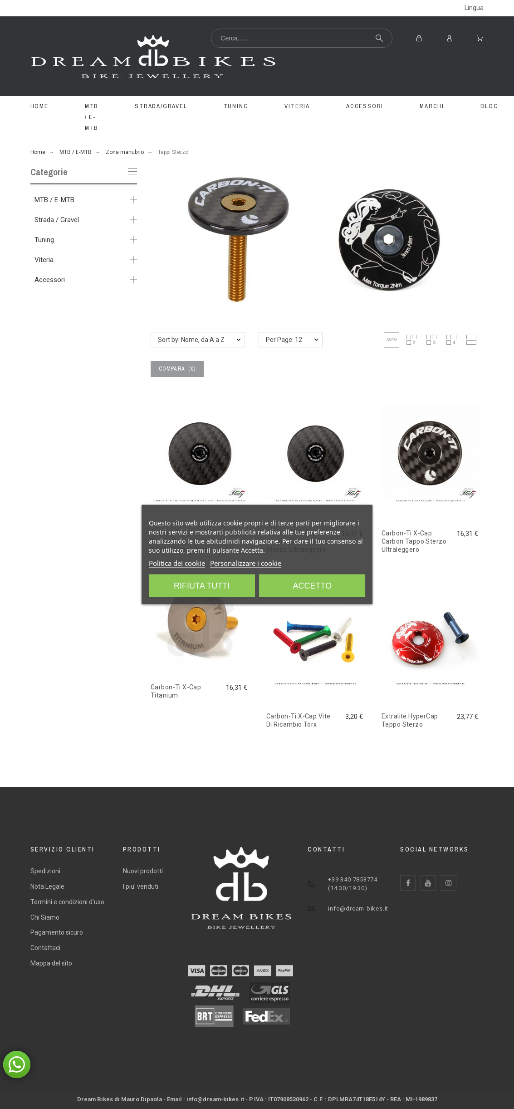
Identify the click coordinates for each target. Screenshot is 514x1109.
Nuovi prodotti (143, 871)
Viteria (44, 260)
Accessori (49, 280)
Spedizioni (45, 871)
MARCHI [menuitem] (432, 106)
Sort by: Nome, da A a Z (191, 339)
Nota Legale (47, 886)
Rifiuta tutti (202, 585)
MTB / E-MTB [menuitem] (91, 117)
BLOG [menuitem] (489, 106)
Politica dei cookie (177, 563)
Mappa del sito (51, 963)
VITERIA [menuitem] (297, 106)
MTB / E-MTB (54, 200)
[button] (391, 339)
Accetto (312, 585)
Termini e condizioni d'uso (67, 902)
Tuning (44, 240)
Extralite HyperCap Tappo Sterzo (410, 720)
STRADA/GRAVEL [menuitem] (161, 106)
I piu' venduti (140, 886)
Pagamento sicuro (56, 932)
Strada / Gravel (56, 220)
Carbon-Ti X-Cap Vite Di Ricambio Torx (298, 720)
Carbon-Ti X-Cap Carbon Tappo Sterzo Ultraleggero (414, 541)
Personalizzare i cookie (245, 563)
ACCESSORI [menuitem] (364, 106)
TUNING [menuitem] (236, 106)
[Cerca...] (301, 38)
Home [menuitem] (39, 106)
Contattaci (45, 947)
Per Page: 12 (284, 339)
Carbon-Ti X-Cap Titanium (176, 691)
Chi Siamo (44, 917)
